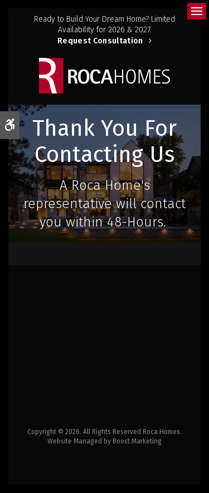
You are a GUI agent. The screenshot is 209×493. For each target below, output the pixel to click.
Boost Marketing (137, 441)
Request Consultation (100, 41)
